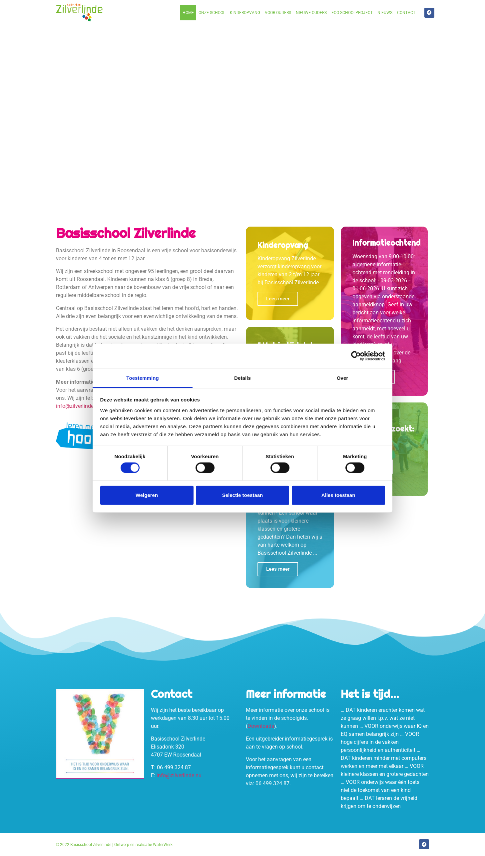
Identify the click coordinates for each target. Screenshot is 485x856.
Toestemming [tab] (142, 377)
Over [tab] (342, 377)
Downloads (260, 726)
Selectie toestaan (242, 495)
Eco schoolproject (352, 12)
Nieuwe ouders (311, 12)
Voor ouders (278, 12)
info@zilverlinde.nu (78, 406)
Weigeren (147, 495)
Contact (406, 12)
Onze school (212, 12)
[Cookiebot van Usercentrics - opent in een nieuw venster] (356, 356)
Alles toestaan (338, 495)
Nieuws (384, 12)
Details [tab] (242, 377)
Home (188, 12)
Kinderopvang (245, 12)
